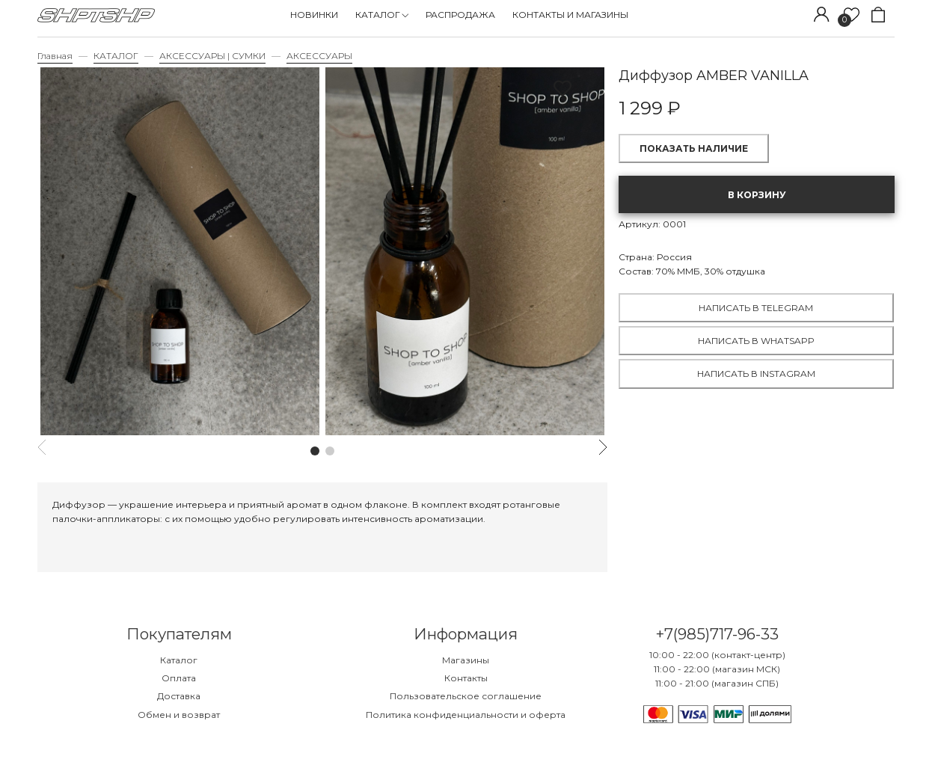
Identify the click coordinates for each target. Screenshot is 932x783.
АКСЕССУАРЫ (319, 55)
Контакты (466, 678)
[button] (314, 450)
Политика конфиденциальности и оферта (465, 714)
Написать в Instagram (756, 373)
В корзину (757, 194)
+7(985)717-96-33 (717, 633)
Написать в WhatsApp (756, 340)
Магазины (465, 660)
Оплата (179, 678)
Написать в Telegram (756, 307)
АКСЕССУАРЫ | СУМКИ (212, 55)
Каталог (178, 660)
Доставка (178, 695)
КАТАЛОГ (115, 55)
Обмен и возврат (179, 714)
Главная (55, 55)
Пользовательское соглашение (466, 695)
